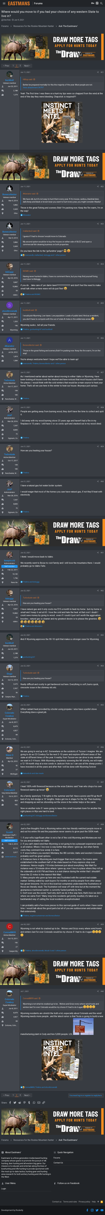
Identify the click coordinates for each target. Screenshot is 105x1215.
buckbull (9, 80)
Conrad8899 (9, 932)
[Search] (101, 3)
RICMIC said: (28, 271)
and (32, 294)
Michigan (14, 774)
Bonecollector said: (31, 345)
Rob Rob (7, 20)
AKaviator (9, 346)
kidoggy (9, 272)
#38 (102, 824)
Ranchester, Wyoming (13, 399)
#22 (102, 186)
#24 (102, 264)
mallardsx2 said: (30, 231)
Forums (57, 1158)
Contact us (56, 1202)
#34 (102, 666)
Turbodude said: (30, 598)
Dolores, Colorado (12, 739)
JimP (9, 415)
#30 (102, 481)
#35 (102, 705)
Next (26, 65)
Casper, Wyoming (12, 697)
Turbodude (9, 380)
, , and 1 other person (45, 255)
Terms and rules (70, 1202)
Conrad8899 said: (30, 998)
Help (94, 1202)
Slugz (9, 673)
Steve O (9, 755)
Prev (7, 65)
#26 (102, 338)
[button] (4, 3)
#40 (102, 991)
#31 (102, 553)
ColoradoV (9, 790)
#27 (102, 372)
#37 (102, 782)
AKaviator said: (29, 194)
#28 (102, 407)
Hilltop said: (28, 79)
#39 (102, 924)
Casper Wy (13, 951)
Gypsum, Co (13, 438)
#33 (102, 635)
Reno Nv (14, 582)
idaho (15, 295)
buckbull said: (28, 310)
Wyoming (14, 330)
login (3, 1189)
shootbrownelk (9, 311)
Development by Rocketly (12, 1210)
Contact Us (58, 1163)
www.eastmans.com (13, 857)
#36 (102, 747)
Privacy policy (84, 1202)
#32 (102, 591)
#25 (102, 303)
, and (37, 329)
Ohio (16, 213)
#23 (102, 224)
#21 (102, 72)
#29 (102, 446)
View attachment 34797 (33, 87)
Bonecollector (9, 194)
